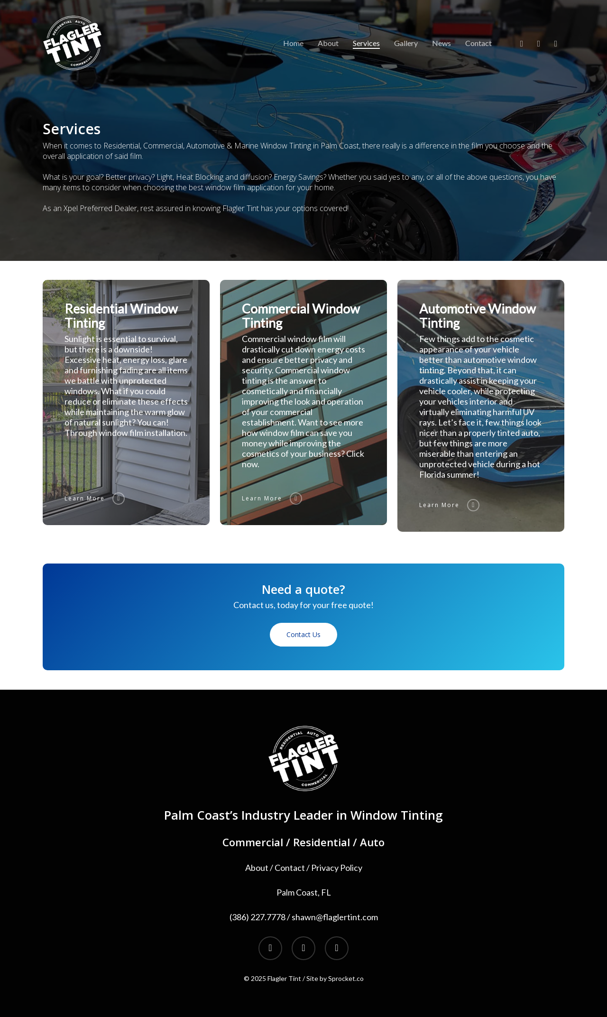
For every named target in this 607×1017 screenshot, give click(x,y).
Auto (372, 842)
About (256, 867)
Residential (321, 842)
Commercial (252, 842)
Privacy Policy (336, 867)
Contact (290, 867)
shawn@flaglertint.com (335, 917)
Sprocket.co (346, 978)
